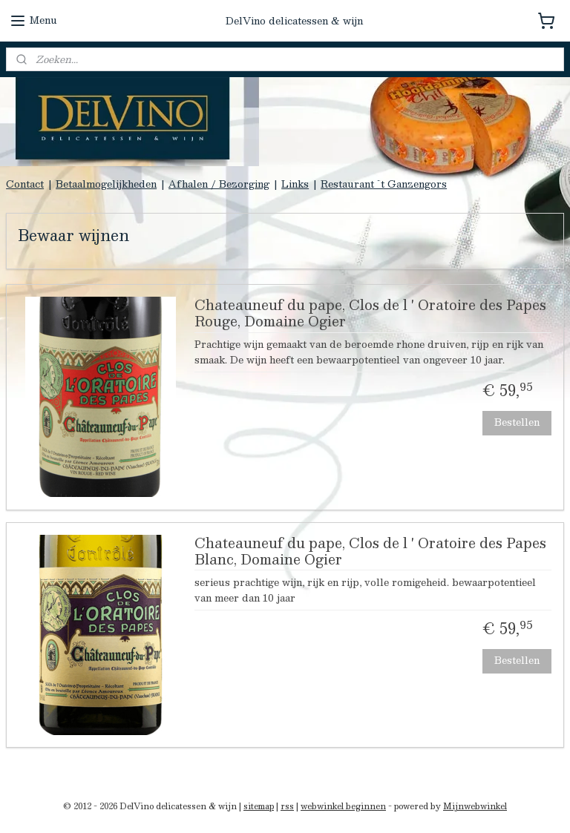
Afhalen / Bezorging (218, 184)
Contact (25, 184)
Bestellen (517, 422)
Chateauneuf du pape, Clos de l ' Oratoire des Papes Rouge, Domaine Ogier (370, 315)
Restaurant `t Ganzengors (384, 184)
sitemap (258, 806)
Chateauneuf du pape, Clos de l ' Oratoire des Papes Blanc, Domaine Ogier (370, 552)
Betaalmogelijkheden (106, 184)
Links (295, 184)
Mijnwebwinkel (475, 806)
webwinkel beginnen (343, 806)
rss (287, 806)
